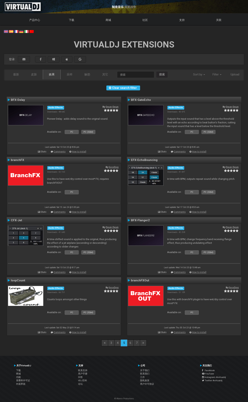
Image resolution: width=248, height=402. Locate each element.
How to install (79, 151)
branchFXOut (140, 280)
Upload (235, 74)
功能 (18, 377)
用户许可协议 (147, 384)
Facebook (208, 370)
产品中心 (34, 20)
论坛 (80, 384)
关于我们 (144, 370)
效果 (52, 74)
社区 (145, 20)
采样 (69, 74)
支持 (182, 20)
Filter (217, 74)
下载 (71, 20)
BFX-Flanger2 (140, 220)
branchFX (17, 160)
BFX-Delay (18, 100)
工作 (142, 377)
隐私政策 (144, 380)
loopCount (18, 280)
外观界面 (20, 384)
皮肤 (34, 74)
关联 (218, 20)
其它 (105, 74)
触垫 (87, 74)
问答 (80, 377)
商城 (108, 20)
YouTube (208, 373)
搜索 (162, 74)
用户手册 (82, 373)
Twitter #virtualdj (212, 380)
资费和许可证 (23, 380)
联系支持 (82, 370)
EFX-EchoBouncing (144, 160)
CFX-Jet (16, 220)
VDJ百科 (82, 380)
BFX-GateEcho (141, 100)
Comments (59, 151)
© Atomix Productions (124, 398)
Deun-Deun (112, 106)
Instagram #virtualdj (214, 377)
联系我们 (144, 373)
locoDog (113, 167)
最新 (16, 74)
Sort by (199, 74)
